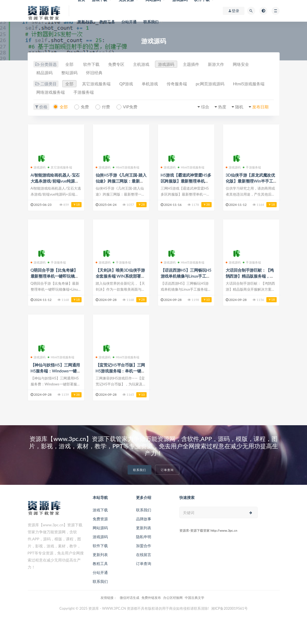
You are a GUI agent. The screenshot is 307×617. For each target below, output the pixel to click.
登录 (233, 11)
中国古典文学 (194, 598)
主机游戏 (141, 64)
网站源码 (100, 527)
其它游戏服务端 (96, 83)
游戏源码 (166, 64)
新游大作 (216, 64)
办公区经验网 (173, 598)
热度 (222, 106)
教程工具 (107, 22)
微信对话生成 (129, 598)
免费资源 (100, 519)
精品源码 (44, 72)
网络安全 (241, 64)
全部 (69, 64)
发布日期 (260, 106)
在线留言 (143, 554)
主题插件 (191, 64)
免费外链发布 (151, 598)
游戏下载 (100, 510)
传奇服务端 (177, 83)
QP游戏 (126, 83)
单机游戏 (150, 83)
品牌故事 (143, 519)
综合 (205, 106)
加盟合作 (143, 545)
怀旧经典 (94, 72)
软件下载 (91, 64)
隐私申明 (143, 536)
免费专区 (116, 64)
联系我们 (151, 22)
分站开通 (129, 22)
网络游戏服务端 (50, 92)
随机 (239, 106)
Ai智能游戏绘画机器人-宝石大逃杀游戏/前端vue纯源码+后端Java (55, 181)
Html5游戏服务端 (248, 83)
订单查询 (167, 470)
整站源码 (69, 72)
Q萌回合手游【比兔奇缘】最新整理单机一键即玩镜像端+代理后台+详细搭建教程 (55, 276)
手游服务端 (83, 92)
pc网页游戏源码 (210, 83)
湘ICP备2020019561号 (229, 608)
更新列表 (85, 22)
